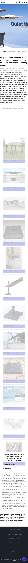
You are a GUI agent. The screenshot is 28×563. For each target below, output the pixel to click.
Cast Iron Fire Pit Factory (15, 547)
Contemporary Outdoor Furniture (17, 51)
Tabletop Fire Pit (11, 515)
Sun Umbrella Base (12, 520)
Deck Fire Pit (15, 551)
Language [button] (24, 2)
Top (24, 559)
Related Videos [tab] (9, 464)
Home (4, 51)
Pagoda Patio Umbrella (6, 514)
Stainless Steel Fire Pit (17, 514)
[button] (16, 2)
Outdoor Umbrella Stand (15, 542)
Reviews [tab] (7, 468)
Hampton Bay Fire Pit (15, 538)
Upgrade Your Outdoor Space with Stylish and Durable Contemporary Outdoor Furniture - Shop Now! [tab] (13, 457)
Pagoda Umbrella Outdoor (12, 518)
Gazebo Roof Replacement (15, 534)
